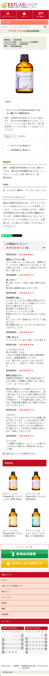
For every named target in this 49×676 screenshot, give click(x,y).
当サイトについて (6, 665)
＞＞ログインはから (19, 145)
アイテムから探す (10, 44)
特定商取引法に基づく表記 (28, 665)
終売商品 (5, 614)
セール (4, 580)
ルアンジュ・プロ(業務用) (29, 42)
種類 (3, 609)
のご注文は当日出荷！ (24, 31)
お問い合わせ (25, 667)
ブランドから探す (10, 42)
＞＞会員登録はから (19, 150)
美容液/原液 (17, 40)
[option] (24, 73)
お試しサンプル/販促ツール (12, 586)
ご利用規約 (16, 665)
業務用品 (7, 40)
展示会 (4, 603)
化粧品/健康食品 (16, 46)
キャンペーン (7, 597)
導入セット (6, 591)
